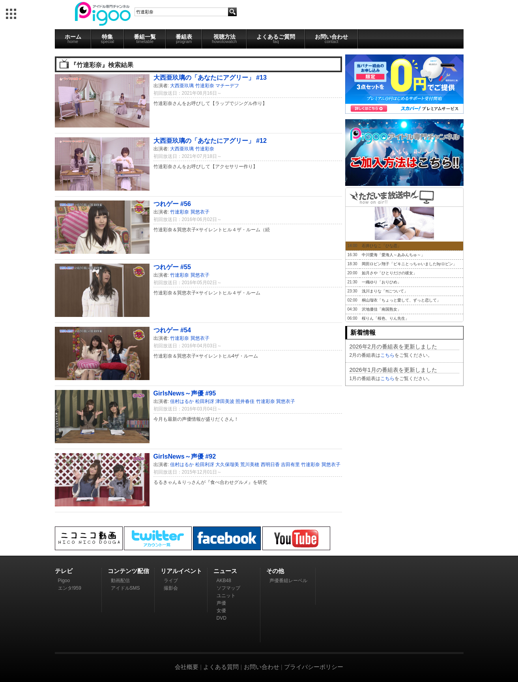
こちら (387, 355)
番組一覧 (145, 39)
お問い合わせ (331, 39)
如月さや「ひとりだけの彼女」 (389, 273)
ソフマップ (228, 588)
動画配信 (120, 580)
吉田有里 (290, 464)
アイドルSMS (125, 588)
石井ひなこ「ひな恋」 (381, 246)
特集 (107, 39)
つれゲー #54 (172, 330)
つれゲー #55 (172, 266)
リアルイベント (181, 571)
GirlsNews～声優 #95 (184, 393)
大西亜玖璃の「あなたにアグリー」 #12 (210, 140)
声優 (221, 603)
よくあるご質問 (275, 39)
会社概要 (186, 666)
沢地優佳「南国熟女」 (381, 309)
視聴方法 (224, 39)
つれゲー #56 (172, 203)
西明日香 (270, 464)
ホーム (73, 39)
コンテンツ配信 (128, 571)
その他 (275, 571)
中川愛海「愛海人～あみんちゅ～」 (393, 255)
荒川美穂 (249, 464)
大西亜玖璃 (182, 85)
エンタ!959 (69, 588)
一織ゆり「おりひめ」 (381, 282)
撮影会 (171, 588)
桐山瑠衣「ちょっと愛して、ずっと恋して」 (401, 300)
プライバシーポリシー (313, 666)
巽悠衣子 (200, 212)
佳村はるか (182, 401)
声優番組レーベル (288, 580)
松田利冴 (204, 401)
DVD (221, 618)
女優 (221, 610)
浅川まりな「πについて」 (385, 291)
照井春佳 (245, 401)
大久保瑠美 (227, 464)
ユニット (226, 595)
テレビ (64, 571)
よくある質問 (221, 666)
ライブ (171, 580)
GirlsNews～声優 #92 (184, 456)
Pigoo (64, 580)
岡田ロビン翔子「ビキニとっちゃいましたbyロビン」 (409, 264)
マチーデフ (227, 85)
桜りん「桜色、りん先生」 (385, 318)
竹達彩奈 (204, 85)
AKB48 (224, 580)
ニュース (225, 571)
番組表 (184, 39)
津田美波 (224, 401)
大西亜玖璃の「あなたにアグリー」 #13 (210, 77)
